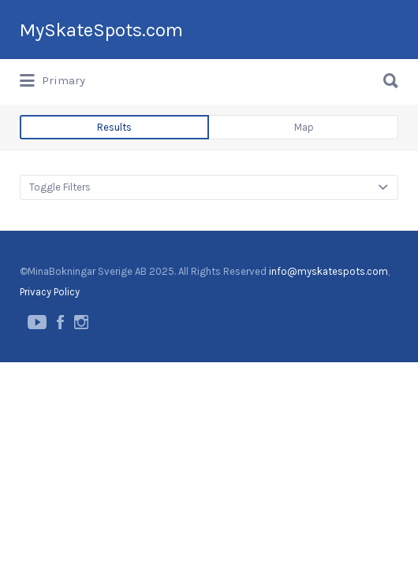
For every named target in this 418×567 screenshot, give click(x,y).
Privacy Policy (50, 351)
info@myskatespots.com (328, 330)
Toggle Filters (60, 246)
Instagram (81, 381)
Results (114, 186)
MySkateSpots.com (101, 89)
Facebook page (60, 381)
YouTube (37, 381)
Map (304, 186)
